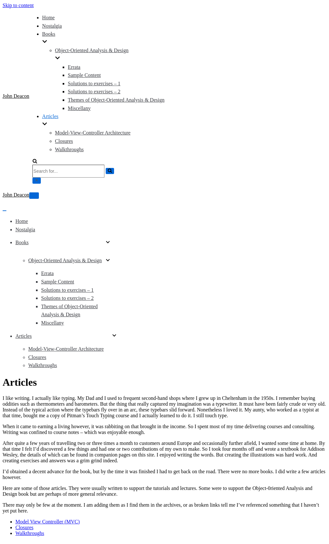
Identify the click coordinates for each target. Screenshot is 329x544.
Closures (64, 141)
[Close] (36, 181)
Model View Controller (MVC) (47, 521)
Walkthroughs (69, 149)
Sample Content (84, 75)
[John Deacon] (16, 96)
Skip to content (18, 5)
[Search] (34, 161)
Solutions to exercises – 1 (94, 83)
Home (48, 17)
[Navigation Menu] (34, 195)
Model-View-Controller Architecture (92, 132)
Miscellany (79, 108)
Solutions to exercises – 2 (94, 91)
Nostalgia (52, 26)
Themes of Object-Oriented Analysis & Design (116, 100)
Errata (74, 67)
